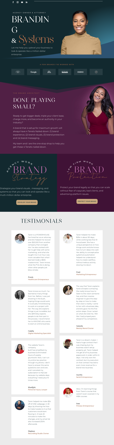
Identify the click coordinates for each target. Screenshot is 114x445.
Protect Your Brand (87, 201)
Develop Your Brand (27, 202)
